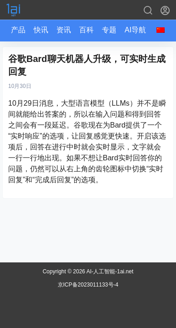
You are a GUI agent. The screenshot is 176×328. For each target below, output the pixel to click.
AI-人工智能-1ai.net (109, 271)
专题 (109, 30)
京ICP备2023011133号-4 (88, 285)
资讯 (63, 30)
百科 (86, 30)
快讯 (41, 30)
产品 (18, 30)
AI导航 (135, 30)
